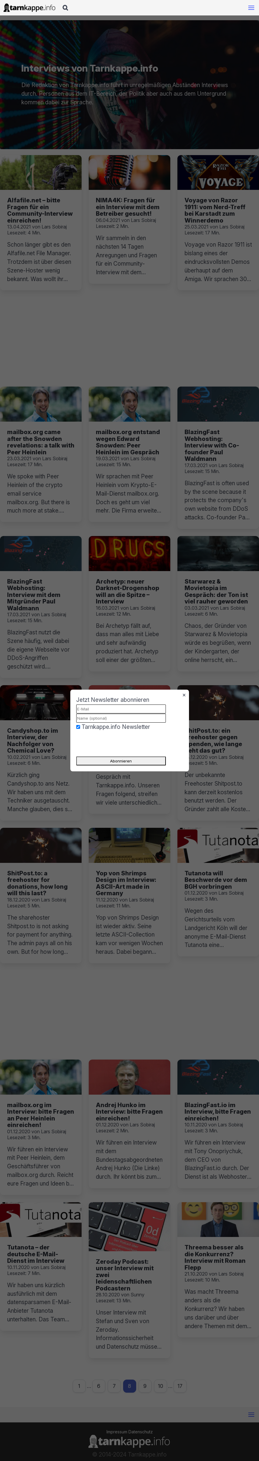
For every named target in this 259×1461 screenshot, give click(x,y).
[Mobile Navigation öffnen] (251, 8)
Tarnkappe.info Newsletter (116, 726)
